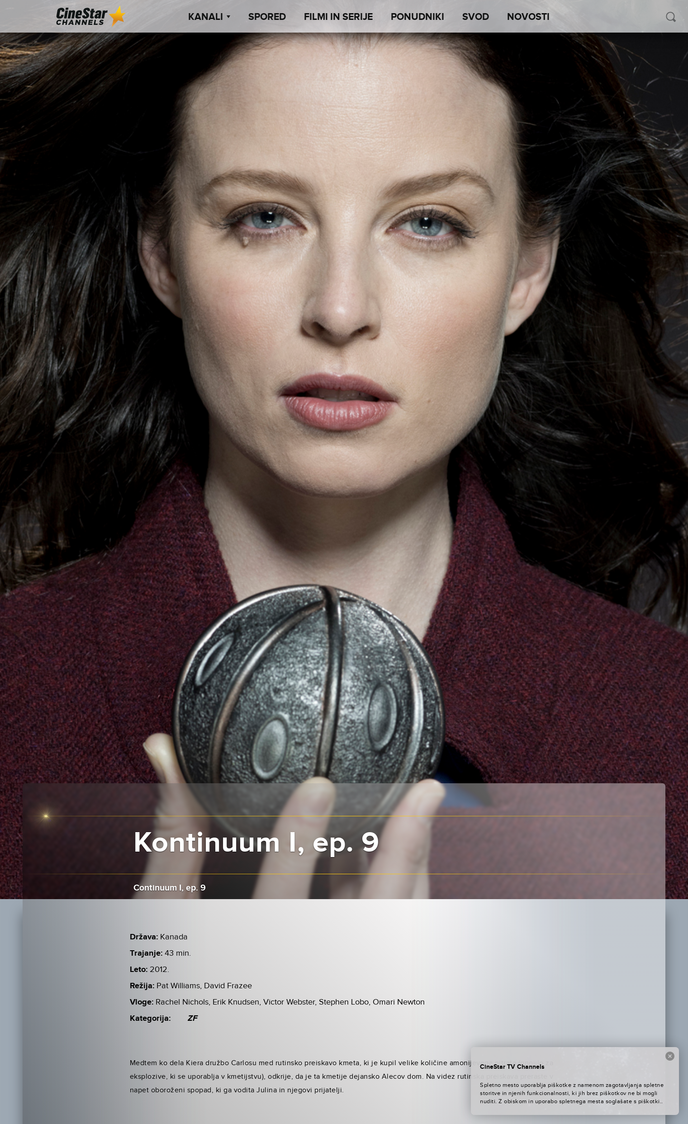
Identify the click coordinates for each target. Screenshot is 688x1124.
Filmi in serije (338, 17)
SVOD (475, 17)
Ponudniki (417, 17)
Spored (267, 17)
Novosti (528, 17)
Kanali (209, 17)
